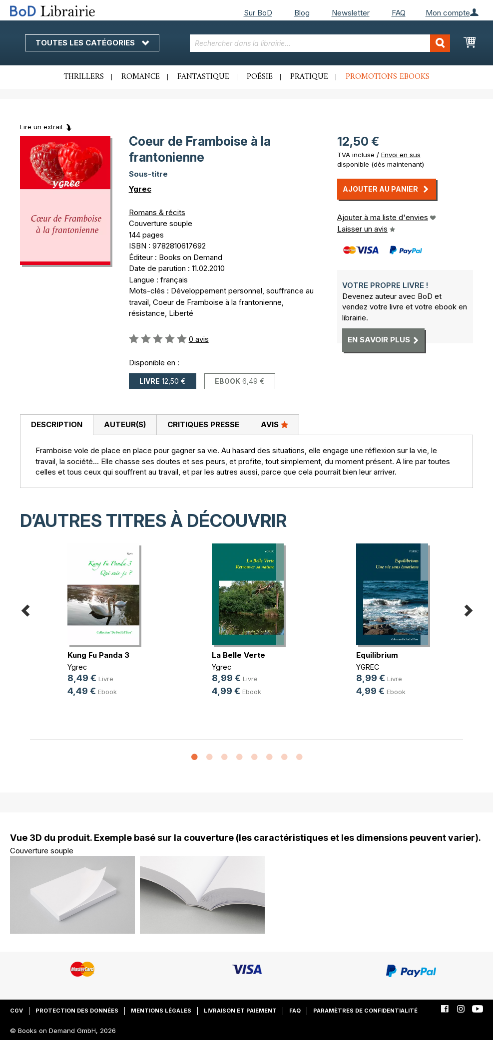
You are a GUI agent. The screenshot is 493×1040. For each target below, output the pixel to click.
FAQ (399, 12)
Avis (274, 424)
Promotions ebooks (388, 77)
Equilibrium (377, 655)
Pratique (309, 77)
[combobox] (320, 43)
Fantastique (203, 77)
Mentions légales (161, 1010)
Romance (140, 77)
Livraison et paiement (240, 1010)
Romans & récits (157, 212)
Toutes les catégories (92, 42)
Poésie (260, 77)
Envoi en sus (401, 155)
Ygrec (140, 189)
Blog (302, 12)
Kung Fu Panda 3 (98, 655)
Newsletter (351, 12)
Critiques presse (203, 424)
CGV (16, 1010)
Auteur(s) (125, 424)
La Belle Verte (238, 655)
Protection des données (76, 1010)
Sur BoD (258, 12)
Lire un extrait (41, 127)
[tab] (56, 425)
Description (56, 424)
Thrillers (84, 77)
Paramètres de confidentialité (365, 1010)
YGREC (367, 667)
